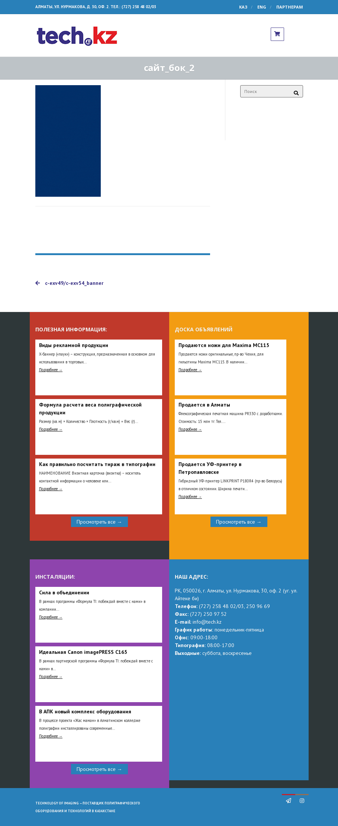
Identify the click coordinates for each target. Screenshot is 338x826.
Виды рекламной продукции (73, 345)
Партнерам (289, 7)
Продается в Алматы (204, 404)
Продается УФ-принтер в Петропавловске (209, 468)
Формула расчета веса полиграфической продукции (90, 408)
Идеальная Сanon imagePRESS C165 (83, 652)
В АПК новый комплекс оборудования (85, 711)
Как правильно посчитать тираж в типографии (97, 464)
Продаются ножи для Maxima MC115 (223, 345)
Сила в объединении (64, 592)
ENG (261, 7)
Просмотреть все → (99, 521)
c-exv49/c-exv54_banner (69, 283)
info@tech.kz (207, 621)
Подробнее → (51, 369)
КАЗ (243, 7)
